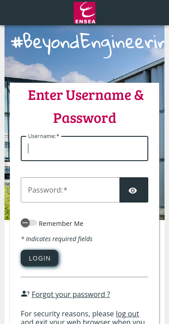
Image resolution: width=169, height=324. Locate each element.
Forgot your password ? (71, 294)
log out (127, 314)
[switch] (29, 223)
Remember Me (61, 223)
